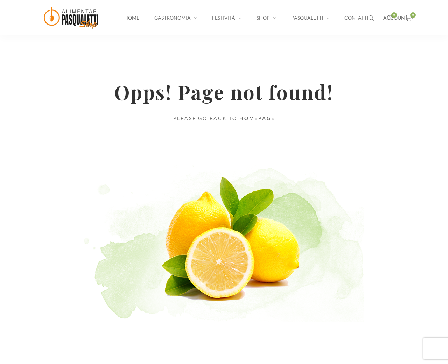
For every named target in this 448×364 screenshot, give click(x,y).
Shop (263, 18)
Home (131, 18)
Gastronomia (172, 18)
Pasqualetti (307, 18)
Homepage (257, 118)
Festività (223, 18)
